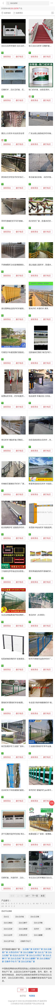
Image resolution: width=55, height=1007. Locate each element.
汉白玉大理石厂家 (37, 955)
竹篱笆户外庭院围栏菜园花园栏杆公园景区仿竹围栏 (22, 352)
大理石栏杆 (23, 935)
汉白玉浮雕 (38, 923)
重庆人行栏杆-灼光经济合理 (12, 133)
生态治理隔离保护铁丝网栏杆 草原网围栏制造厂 (21, 615)
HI (23, 903)
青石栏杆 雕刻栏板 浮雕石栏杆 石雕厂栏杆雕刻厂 (21, 440)
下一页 (35, 896)
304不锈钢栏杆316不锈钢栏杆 (13, 221)
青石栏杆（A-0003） (37, 615)
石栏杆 (36, 929)
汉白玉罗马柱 (9, 941)
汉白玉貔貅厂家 (30, 952)
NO (37, 903)
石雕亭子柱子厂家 (12, 961)
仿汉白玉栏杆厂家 (20, 955)
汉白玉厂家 (42, 952)
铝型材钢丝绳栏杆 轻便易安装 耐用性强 (17, 659)
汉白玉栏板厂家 (28, 961)
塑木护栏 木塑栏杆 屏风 (38, 308)
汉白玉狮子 (23, 923)
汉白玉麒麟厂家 (32, 958)
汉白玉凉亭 (8, 935)
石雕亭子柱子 (25, 941)
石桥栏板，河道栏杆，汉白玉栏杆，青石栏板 (20, 878)
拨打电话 (19, 57)
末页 (43, 896)
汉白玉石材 (8, 929)
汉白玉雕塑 (23, 929)
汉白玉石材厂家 (17, 958)
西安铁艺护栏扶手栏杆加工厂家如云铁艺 (18, 177)
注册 (33, 990)
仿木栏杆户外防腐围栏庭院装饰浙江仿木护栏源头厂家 (23, 790)
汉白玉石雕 (34, 917)
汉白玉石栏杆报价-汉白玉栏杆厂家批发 (17, 46)
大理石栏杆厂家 (15, 952)
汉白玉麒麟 (38, 935)
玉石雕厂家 (27, 949)
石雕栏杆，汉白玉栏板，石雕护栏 (15, 90)
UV (2, 906)
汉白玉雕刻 (8, 923)
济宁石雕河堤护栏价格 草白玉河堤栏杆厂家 (19, 834)
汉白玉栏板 (19, 917)
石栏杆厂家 (38, 949)
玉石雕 (48, 929)
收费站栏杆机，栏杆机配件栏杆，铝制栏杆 (19, 396)
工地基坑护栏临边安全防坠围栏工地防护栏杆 (20, 571)
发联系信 (7, 57)
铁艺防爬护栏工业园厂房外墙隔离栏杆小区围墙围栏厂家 (24, 746)
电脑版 (32, 996)
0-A (2, 903)
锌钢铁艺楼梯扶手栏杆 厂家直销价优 (16, 484)
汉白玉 (6, 917)
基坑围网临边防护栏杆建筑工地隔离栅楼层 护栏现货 (23, 308)
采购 (51, 803)
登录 (22, 990)
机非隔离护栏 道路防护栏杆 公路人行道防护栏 (20, 527)
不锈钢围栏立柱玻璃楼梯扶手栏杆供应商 (18, 265)
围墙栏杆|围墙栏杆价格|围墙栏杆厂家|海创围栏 (20, 702)
